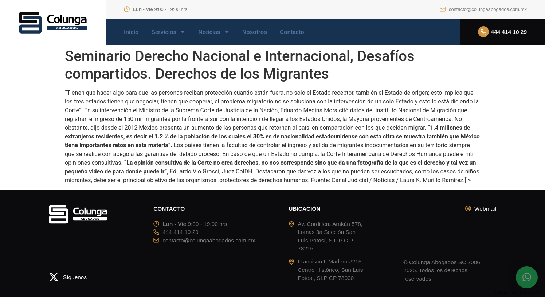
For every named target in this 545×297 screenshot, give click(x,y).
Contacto (292, 32)
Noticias (214, 32)
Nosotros (254, 32)
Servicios (168, 32)
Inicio (131, 32)
